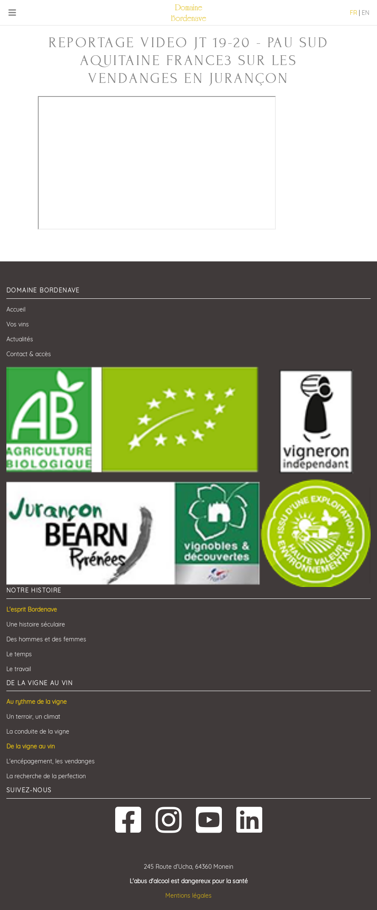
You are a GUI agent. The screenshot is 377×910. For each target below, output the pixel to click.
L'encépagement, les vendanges (50, 761)
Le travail (18, 669)
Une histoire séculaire (35, 624)
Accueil (16, 309)
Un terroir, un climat (33, 716)
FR (353, 13)
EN (365, 13)
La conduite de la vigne (37, 731)
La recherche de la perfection (46, 776)
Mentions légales (188, 895)
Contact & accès (28, 354)
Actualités (19, 339)
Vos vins (17, 324)
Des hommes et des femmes (46, 639)
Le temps (19, 654)
